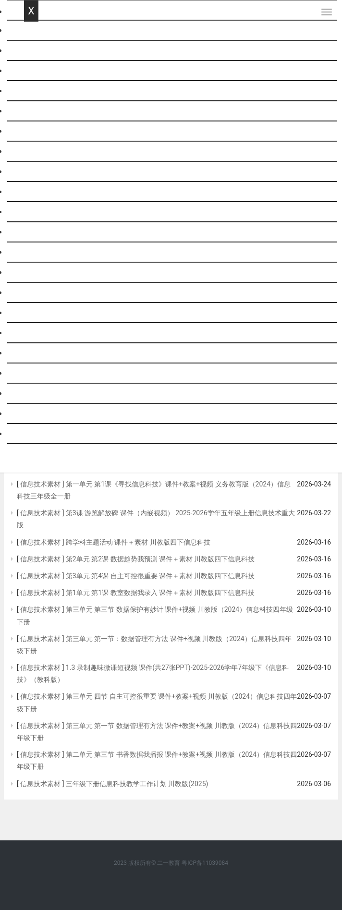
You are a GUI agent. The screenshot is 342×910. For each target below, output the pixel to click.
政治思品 (39, 191)
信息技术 (39, 272)
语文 (31, 50)
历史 (31, 171)
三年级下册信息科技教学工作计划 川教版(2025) (137, 784)
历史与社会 (43, 393)
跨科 (31, 433)
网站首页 (39, 30)
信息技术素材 (40, 484)
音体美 (35, 333)
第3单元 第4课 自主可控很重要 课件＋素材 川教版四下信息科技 (160, 576)
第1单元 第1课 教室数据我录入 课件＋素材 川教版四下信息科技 (160, 592)
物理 (31, 131)
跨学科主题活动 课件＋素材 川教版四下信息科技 (138, 542)
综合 (31, 252)
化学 (31, 151)
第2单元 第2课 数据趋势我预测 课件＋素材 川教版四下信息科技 (160, 559)
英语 (31, 91)
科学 (31, 111)
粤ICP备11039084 (205, 863)
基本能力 (39, 373)
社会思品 (39, 413)
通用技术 (39, 292)
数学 (31, 70)
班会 (31, 353)
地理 (31, 212)
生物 (31, 232)
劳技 (31, 312)
